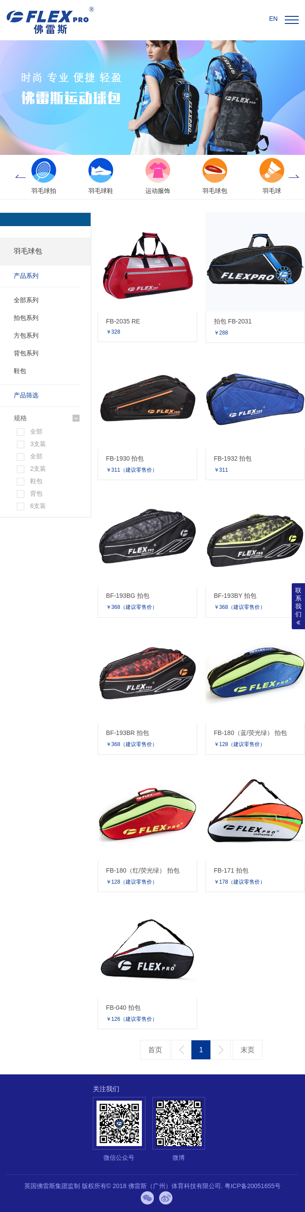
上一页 (181, 1050)
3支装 (38, 443)
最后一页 (248, 1050)
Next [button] (294, 177)
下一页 (221, 1050)
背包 (36, 493)
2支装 (38, 468)
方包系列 (26, 335)
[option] (43, 177)
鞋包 (20, 370)
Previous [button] (20, 177)
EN (273, 18)
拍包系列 (26, 317)
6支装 (38, 505)
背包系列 (26, 353)
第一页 (155, 1050)
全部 (36, 431)
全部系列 (26, 300)
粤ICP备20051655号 (253, 1185)
